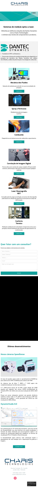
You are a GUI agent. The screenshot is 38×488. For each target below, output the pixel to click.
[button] (19, 91)
